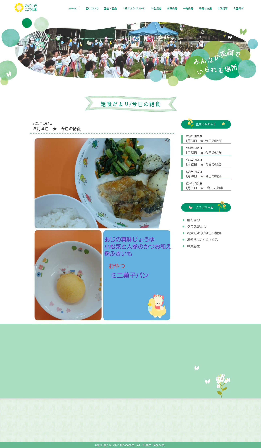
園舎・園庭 (110, 8)
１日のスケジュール (134, 8)
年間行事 (223, 8)
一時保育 (188, 8)
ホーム (72, 8)
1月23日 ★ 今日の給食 (203, 152)
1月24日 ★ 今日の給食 (203, 140)
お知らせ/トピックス (202, 239)
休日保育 (172, 8)
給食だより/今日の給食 (204, 233)
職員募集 (193, 246)
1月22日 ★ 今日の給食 (203, 164)
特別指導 (156, 8)
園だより (193, 220)
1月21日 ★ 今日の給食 (204, 188)
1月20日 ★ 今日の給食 (203, 176)
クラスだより (197, 226)
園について (92, 8)
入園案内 (238, 8)
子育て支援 (205, 8)
